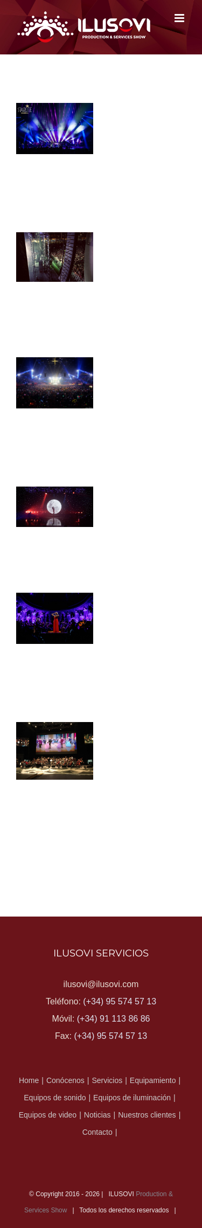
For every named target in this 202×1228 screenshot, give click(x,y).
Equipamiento (153, 1080)
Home (29, 1080)
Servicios (107, 1080)
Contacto (97, 1132)
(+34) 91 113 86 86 (113, 1018)
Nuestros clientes (147, 1115)
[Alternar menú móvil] (180, 18)
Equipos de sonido (55, 1097)
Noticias (97, 1115)
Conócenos (65, 1080)
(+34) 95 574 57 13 (119, 1001)
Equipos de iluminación (132, 1097)
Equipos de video (47, 1115)
